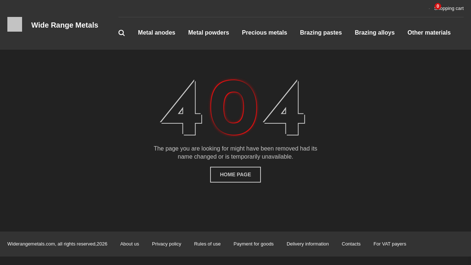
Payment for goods (254, 244)
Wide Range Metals (64, 25)
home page (235, 174)
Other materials (429, 32)
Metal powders (208, 32)
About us (129, 244)
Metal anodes (156, 32)
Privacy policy (166, 244)
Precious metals (264, 32)
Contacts (351, 244)
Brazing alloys (374, 32)
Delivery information (308, 244)
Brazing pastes (321, 32)
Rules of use (207, 244)
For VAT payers (389, 244)
